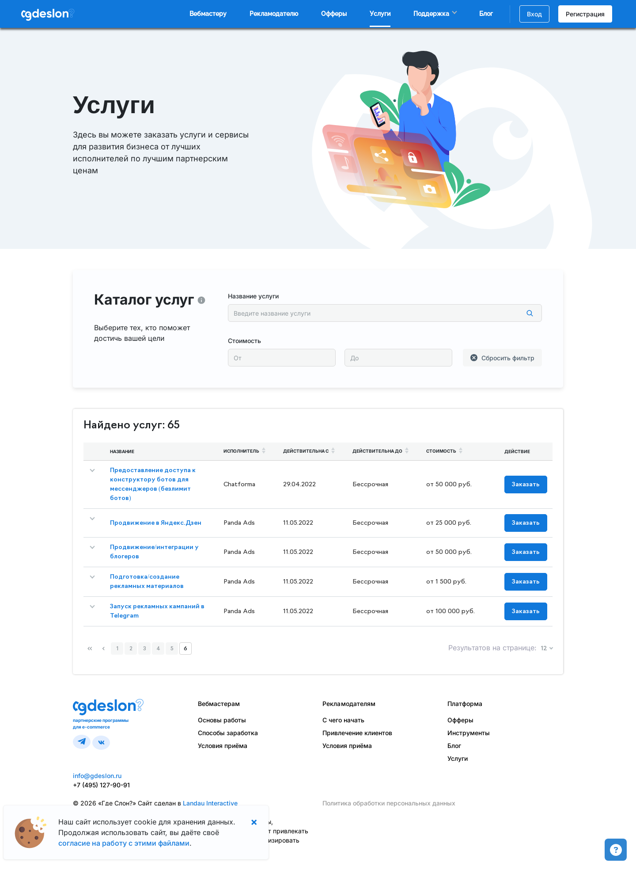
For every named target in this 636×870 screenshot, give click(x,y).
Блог (486, 13)
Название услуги (253, 296)
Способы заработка (228, 732)
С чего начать (343, 720)
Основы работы (222, 720)
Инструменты (468, 732)
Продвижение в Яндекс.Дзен (155, 523)
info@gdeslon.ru (97, 775)
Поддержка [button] (431, 13)
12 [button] (545, 648)
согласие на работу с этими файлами (123, 843)
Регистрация (585, 14)
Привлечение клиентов (357, 732)
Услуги (380, 13)
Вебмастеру (208, 13)
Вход (534, 14)
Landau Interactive (210, 803)
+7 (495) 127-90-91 (101, 785)
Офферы (334, 13)
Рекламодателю (274, 13)
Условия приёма (222, 745)
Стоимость (244, 340)
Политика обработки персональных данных (388, 803)
